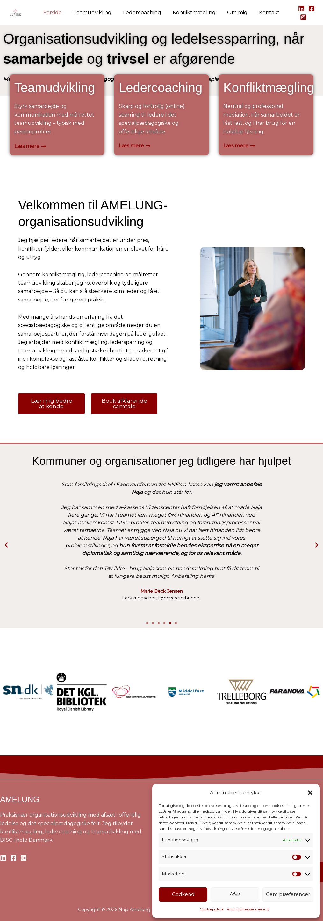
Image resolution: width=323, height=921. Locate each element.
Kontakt (266, 13)
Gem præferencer (288, 894)
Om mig (235, 13)
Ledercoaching (143, 13)
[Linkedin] (297, 8)
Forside (56, 13)
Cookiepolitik (212, 909)
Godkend (183, 894)
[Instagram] (299, 17)
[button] (310, 793)
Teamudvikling (94, 13)
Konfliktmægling (193, 13)
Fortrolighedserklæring (248, 909)
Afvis (235, 894)
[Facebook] (308, 8)
